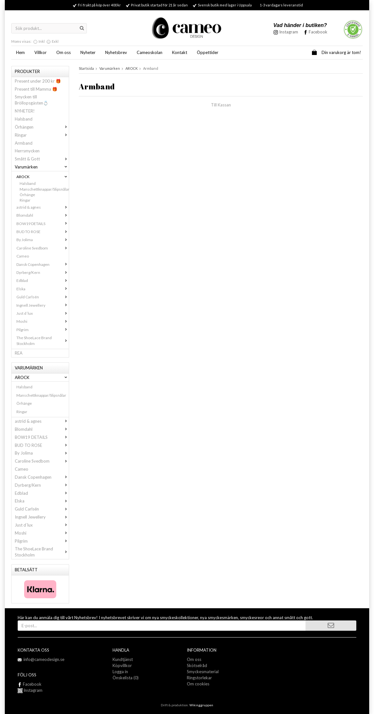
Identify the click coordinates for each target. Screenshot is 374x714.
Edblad (42, 280)
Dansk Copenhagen (42, 264)
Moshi (42, 321)
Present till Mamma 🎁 (36, 89)
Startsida (86, 68)
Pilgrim (42, 329)
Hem (20, 52)
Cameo (22, 256)
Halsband (23, 119)
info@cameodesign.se (43, 659)
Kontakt (179, 52)
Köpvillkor (122, 665)
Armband (23, 143)
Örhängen (42, 127)
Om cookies (198, 683)
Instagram (30, 690)
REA (19, 353)
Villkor (40, 52)
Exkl (55, 41)
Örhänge (27, 194)
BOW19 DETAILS (42, 223)
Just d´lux (42, 313)
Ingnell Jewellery (42, 305)
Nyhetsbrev (116, 52)
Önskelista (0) (126, 677)
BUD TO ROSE (42, 231)
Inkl (42, 41)
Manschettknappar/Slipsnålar (44, 189)
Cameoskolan (149, 52)
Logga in (120, 671)
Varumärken (42, 166)
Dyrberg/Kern (42, 272)
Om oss (63, 52)
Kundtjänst (123, 659)
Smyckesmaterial (203, 671)
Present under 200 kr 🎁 (38, 81)
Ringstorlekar (199, 677)
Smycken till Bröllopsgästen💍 (31, 99)
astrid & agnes (42, 207)
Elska (42, 288)
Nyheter (88, 52)
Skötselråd (197, 665)
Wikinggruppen (201, 705)
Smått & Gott (42, 158)
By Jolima (42, 239)
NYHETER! (25, 110)
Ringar (42, 135)
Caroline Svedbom (42, 248)
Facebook (318, 31)
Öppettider (207, 52)
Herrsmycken (27, 150)
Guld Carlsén (42, 296)
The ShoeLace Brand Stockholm (42, 340)
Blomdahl (42, 215)
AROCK (42, 176)
